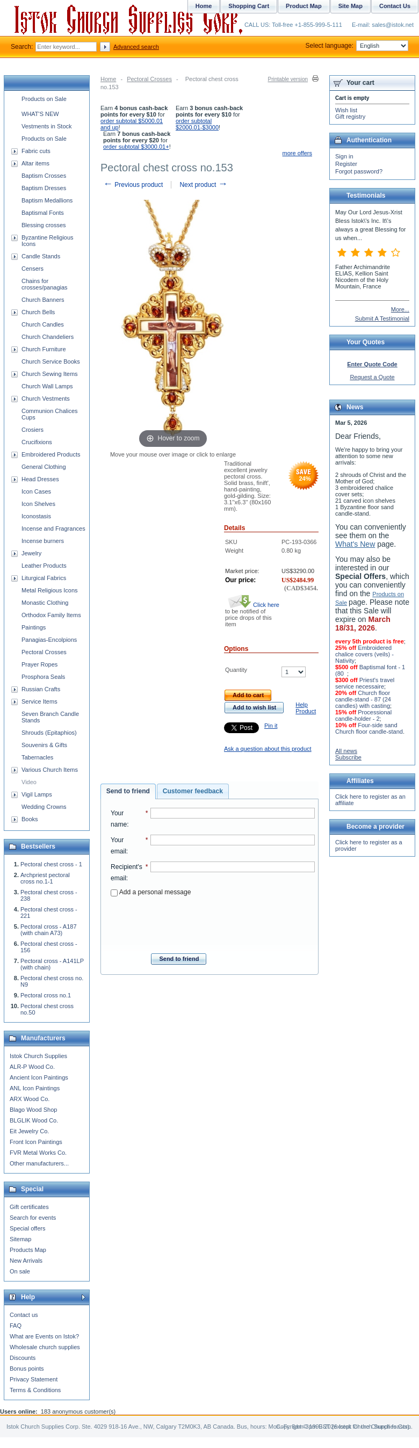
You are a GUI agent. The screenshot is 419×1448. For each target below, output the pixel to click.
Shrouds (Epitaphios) (49, 732)
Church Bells (38, 312)
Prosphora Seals (43, 677)
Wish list (346, 110)
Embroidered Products (50, 454)
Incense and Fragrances (53, 528)
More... (400, 309)
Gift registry (350, 116)
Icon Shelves (38, 504)
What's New (355, 544)
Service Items (39, 701)
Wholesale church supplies (45, 1347)
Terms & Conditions (35, 1390)
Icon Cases (36, 491)
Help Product (305, 707)
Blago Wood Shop (33, 1109)
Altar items (35, 163)
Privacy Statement (33, 1379)
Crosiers (32, 429)
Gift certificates (29, 1207)
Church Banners (42, 299)
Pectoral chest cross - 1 (51, 864)
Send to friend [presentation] (128, 791)
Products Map (28, 1250)
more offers (297, 153)
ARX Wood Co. (29, 1099)
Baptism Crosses (43, 175)
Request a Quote (372, 377)
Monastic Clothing (44, 602)
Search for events (33, 1217)
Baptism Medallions (47, 200)
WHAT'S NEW (40, 114)
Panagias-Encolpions (49, 639)
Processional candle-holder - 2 (363, 715)
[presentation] (212, 922)
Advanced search (136, 47)
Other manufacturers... (39, 1163)
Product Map (304, 6)
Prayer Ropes (39, 664)
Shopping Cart (248, 6)
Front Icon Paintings (36, 1142)
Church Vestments (45, 398)
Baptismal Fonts (42, 212)
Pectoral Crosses (149, 79)
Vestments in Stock (46, 126)
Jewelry (31, 553)
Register (346, 164)
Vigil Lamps (36, 794)
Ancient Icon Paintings (39, 1077)
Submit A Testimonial (382, 318)
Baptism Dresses (43, 188)
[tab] (128, 792)
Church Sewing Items (49, 374)
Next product (203, 185)
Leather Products (44, 565)
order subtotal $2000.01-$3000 (197, 124)
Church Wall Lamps (47, 386)
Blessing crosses (43, 225)
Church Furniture (43, 349)
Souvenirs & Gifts (44, 745)
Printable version (288, 79)
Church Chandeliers (47, 337)
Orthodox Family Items (51, 615)
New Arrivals (26, 1260)
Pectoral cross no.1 (45, 995)
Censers (32, 268)
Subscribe (348, 757)
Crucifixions (36, 442)
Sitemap (20, 1239)
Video (29, 782)
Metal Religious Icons (49, 590)
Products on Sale (44, 99)
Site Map (350, 6)
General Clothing (43, 467)
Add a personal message (151, 892)
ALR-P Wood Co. (32, 1066)
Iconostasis (36, 516)
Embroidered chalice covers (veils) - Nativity (364, 654)
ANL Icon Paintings (35, 1088)
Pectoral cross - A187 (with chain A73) (48, 929)
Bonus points (27, 1368)
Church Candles (42, 324)
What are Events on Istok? (44, 1336)
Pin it (270, 725)
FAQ (15, 1325)
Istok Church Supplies (38, 1056)
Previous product (133, 185)
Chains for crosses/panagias (44, 284)
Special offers (27, 1228)
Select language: (357, 45)
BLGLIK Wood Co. (34, 1120)
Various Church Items (49, 769)
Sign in (344, 156)
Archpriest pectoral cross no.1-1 (45, 878)
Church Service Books (50, 361)
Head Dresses (40, 479)
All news (346, 751)
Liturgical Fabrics (43, 578)
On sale (20, 1271)
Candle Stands (40, 256)
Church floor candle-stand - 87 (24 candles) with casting (363, 699)
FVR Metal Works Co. (38, 1152)
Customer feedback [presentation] (193, 791)
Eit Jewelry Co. (29, 1131)
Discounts (22, 1358)
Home (108, 79)
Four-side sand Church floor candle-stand (369, 728)
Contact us (24, 1315)
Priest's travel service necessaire (364, 683)
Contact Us (394, 6)
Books (29, 819)
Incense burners (42, 541)
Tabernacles (37, 757)
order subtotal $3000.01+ (136, 146)
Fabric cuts (35, 151)
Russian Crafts (40, 689)
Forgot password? (358, 171)
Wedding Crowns (44, 806)
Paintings (33, 627)
